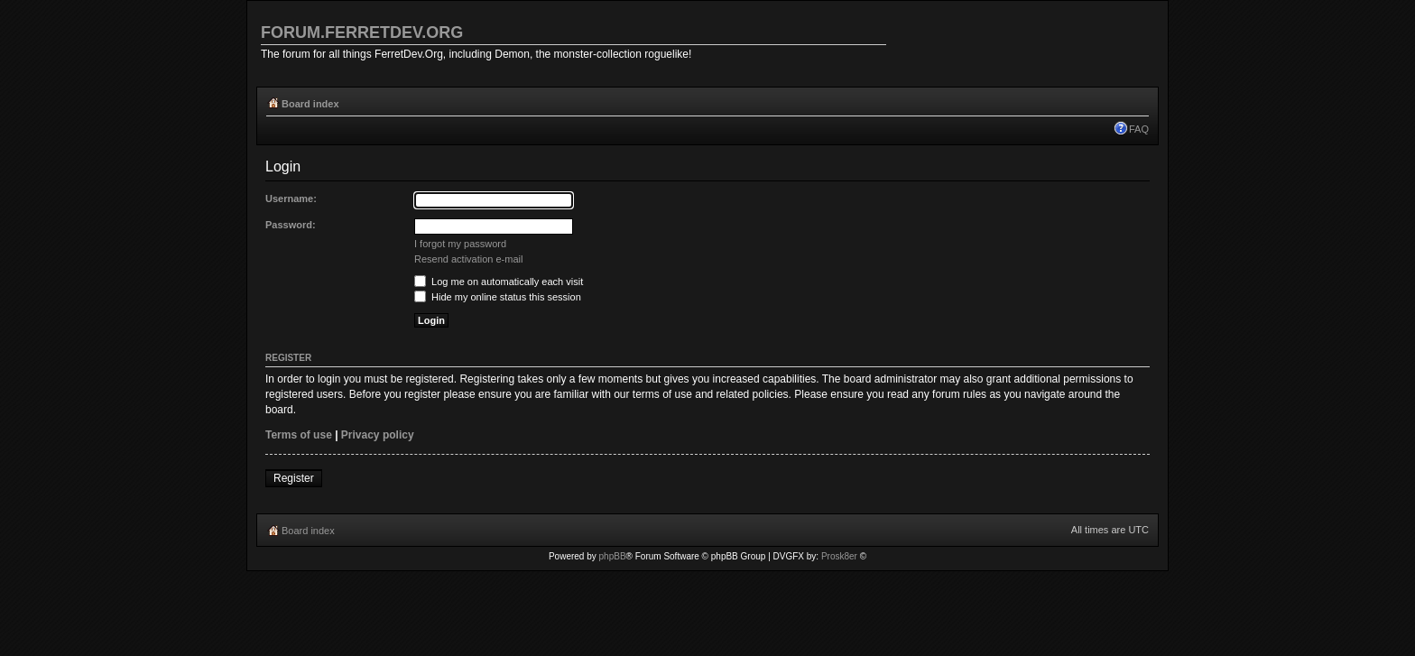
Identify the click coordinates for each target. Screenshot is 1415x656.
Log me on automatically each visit (498, 281)
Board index (310, 103)
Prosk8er (839, 556)
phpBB (612, 556)
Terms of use (298, 435)
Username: (291, 198)
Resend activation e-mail (468, 259)
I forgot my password (460, 243)
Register (293, 478)
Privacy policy (377, 435)
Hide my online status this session (497, 296)
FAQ (1139, 129)
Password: (290, 224)
